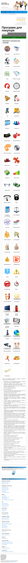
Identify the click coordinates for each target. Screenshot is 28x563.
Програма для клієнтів (5, 482)
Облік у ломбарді (4, 498)
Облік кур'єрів (4, 525)
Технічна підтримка (3, 558)
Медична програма (5, 503)
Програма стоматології (5, 504)
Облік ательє (4, 510)
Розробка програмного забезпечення (7, 551)
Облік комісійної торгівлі (5, 492)
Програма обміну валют (5, 497)
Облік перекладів (4, 544)
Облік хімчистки (4, 531)
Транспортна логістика (5, 522)
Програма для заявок (5, 483)
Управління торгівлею (5, 488)
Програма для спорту (5, 514)
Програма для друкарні (5, 517)
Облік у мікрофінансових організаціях (7, 499)
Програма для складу (5, 489)
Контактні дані (3, 559)
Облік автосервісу (4, 526)
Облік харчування (4, 538)
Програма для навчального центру (7, 543)
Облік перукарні (4, 509)
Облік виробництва (5, 487)
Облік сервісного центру (5, 534)
